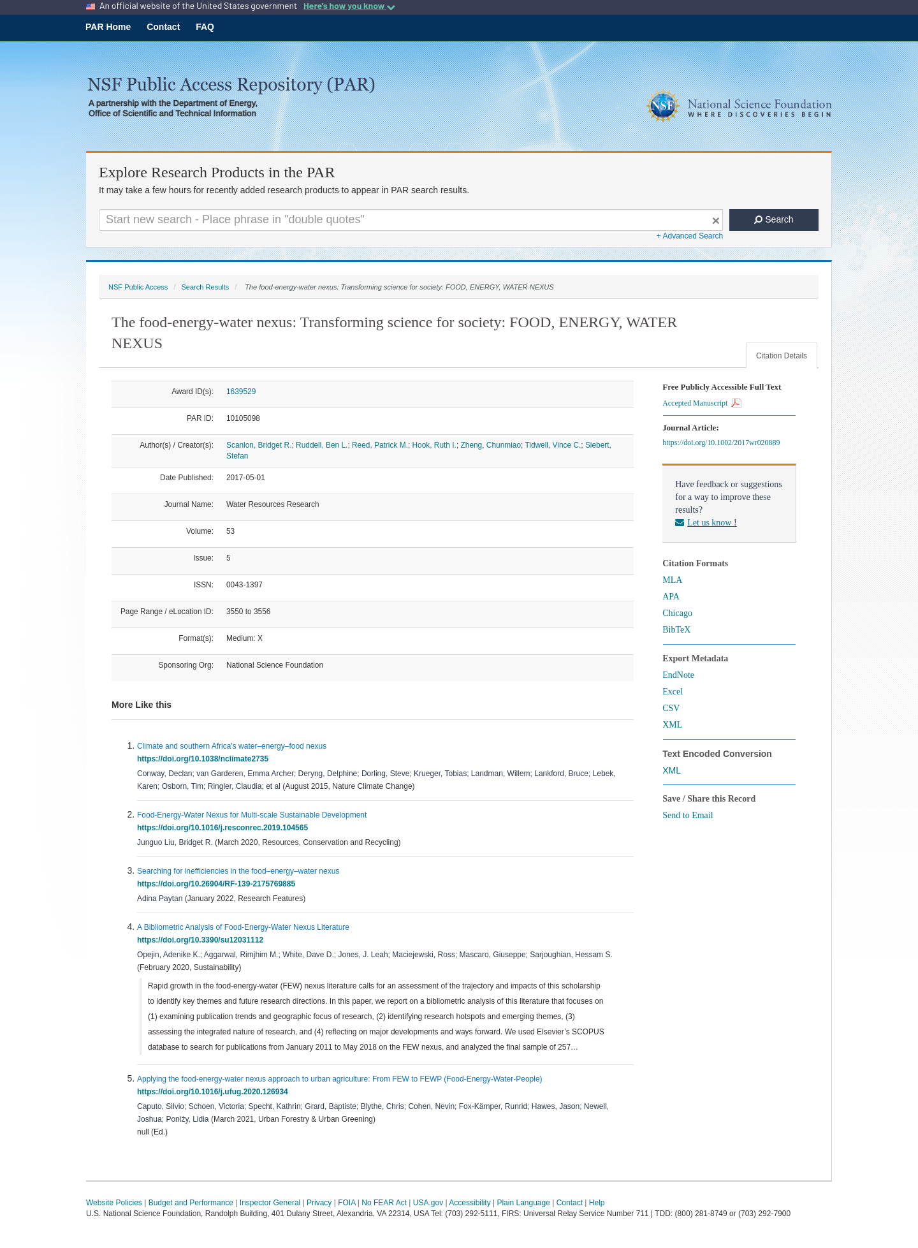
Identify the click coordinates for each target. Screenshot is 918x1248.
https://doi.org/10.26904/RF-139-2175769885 (218, 883)
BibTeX (676, 630)
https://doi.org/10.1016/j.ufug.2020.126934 (214, 1091)
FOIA (346, 1202)
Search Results (205, 287)
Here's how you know (349, 5)
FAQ (205, 27)
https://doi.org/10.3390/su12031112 (202, 940)
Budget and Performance (191, 1202)
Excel (672, 691)
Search (773, 219)
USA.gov (428, 1202)
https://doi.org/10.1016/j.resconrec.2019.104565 (224, 827)
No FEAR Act (384, 1202)
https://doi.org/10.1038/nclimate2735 (205, 758)
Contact (163, 27)
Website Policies (114, 1202)
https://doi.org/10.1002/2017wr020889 (722, 442)
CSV (671, 708)
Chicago (677, 613)
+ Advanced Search (690, 235)
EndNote (678, 675)
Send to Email (687, 815)
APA (671, 596)
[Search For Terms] (411, 220)
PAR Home (108, 27)
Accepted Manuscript (701, 403)
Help (597, 1202)
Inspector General (270, 1202)
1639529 (241, 391)
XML (672, 725)
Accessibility (469, 1202)
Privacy (319, 1202)
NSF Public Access (138, 287)
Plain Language (523, 1202)
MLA (672, 580)
